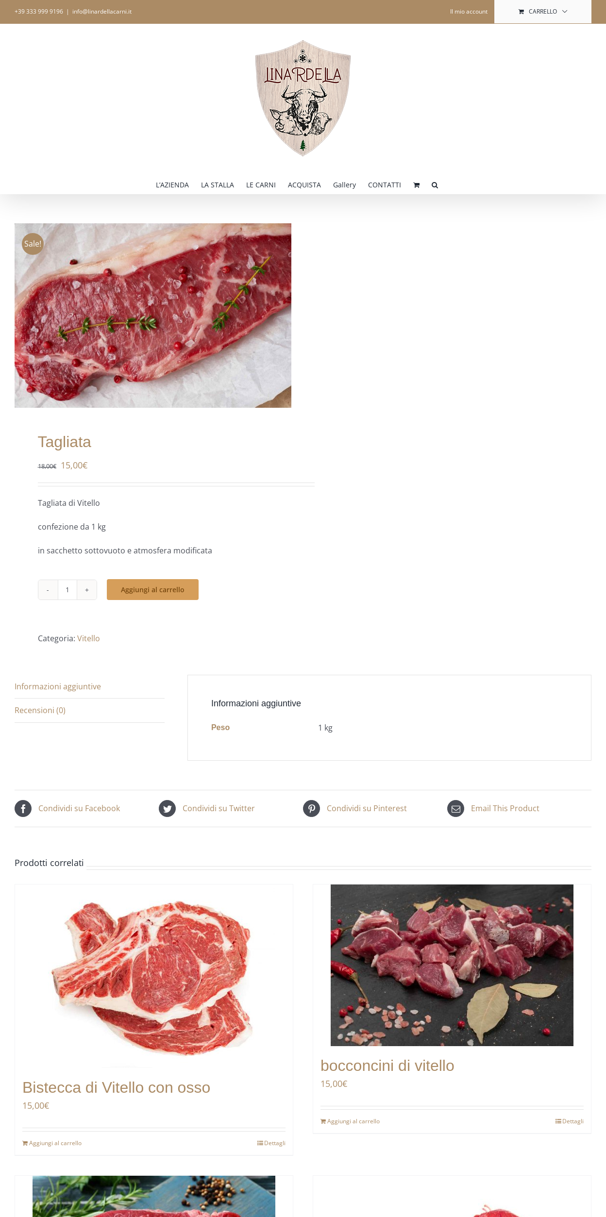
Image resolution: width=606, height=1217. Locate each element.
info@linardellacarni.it (102, 11)
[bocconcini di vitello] (452, 965)
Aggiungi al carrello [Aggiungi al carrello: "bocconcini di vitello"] (353, 1121)
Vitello (88, 638)
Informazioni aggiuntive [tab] (58, 686)
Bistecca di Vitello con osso (116, 1087)
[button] (435, 184)
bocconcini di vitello (387, 1065)
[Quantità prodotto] (67, 590)
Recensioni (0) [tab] (40, 710)
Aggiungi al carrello (153, 589)
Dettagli (275, 1143)
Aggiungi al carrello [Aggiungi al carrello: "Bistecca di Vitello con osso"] (55, 1143)
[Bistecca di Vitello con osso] (154, 976)
